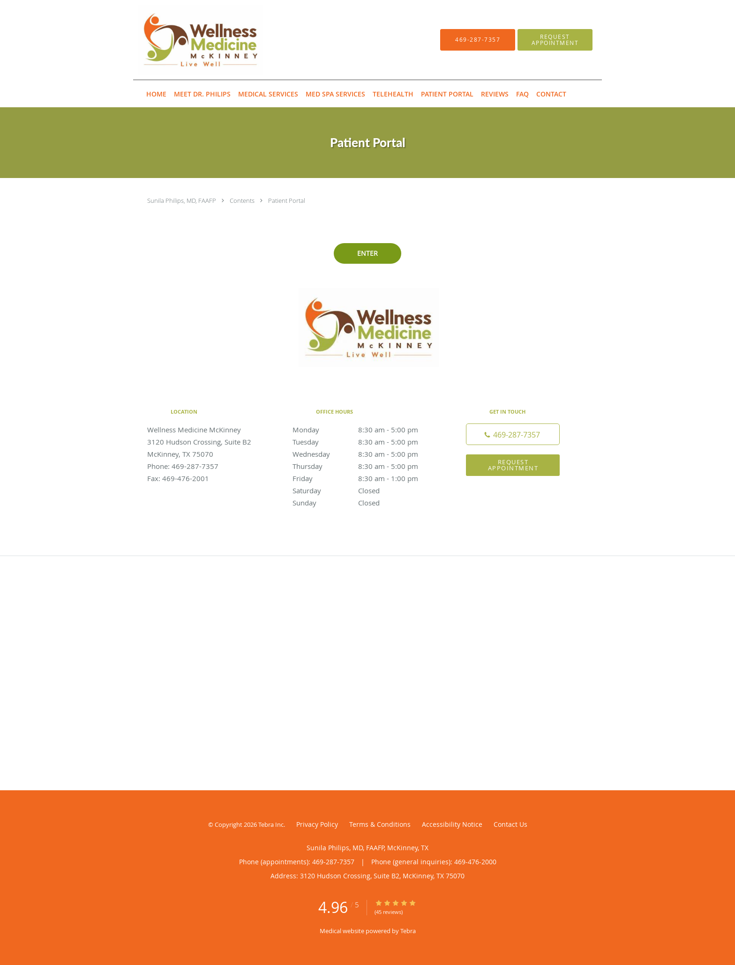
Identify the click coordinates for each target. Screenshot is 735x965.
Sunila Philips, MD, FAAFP (182, 200)
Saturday (365, 490)
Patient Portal (286, 200)
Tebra (408, 931)
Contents (243, 200)
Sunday (365, 503)
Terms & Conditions (380, 824)
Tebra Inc (271, 824)
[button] (555, 40)
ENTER (367, 253)
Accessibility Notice (452, 824)
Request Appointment (513, 465)
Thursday (365, 466)
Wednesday (365, 454)
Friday (365, 478)
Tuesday (365, 442)
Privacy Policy (317, 824)
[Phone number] (513, 434)
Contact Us (510, 824)
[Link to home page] (186, 40)
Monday (365, 429)
